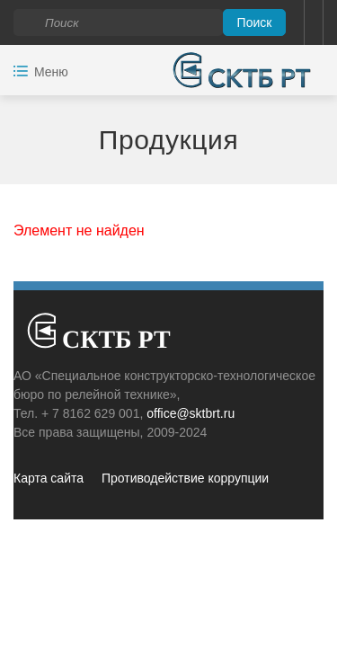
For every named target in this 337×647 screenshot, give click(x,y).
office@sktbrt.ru (190, 413)
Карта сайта (48, 478)
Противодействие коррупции (185, 478)
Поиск (254, 22)
